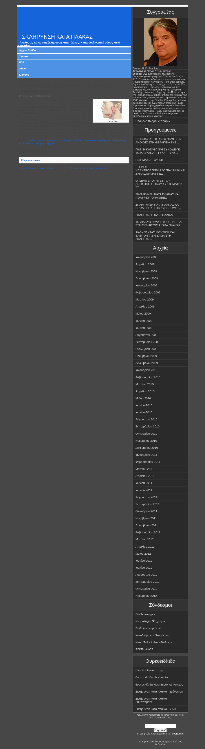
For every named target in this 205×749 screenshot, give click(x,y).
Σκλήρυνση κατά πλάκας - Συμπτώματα (152, 700)
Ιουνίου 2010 (143, 405)
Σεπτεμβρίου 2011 (147, 504)
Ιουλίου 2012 (143, 567)
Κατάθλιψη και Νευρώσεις (152, 635)
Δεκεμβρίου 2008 (146, 278)
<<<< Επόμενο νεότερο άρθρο (36, 168)
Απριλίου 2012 (145, 546)
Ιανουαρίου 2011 (146, 454)
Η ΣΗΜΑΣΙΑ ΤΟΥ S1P (149, 159)
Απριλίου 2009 (145, 306)
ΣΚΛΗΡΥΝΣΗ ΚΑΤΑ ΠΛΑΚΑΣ (57, 37)
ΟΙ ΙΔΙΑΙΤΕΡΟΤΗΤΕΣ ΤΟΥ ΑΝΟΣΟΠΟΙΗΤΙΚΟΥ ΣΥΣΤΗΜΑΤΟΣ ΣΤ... (159, 184)
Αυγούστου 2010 (146, 419)
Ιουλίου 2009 (143, 327)
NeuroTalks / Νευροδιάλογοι (153, 642)
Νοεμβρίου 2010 (146, 440)
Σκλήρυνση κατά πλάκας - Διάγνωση (159, 691)
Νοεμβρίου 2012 (146, 595)
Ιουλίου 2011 (143, 490)
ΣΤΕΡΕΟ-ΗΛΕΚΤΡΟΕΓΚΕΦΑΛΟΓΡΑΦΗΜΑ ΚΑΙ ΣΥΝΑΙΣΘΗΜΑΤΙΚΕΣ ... (160, 170)
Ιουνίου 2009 (143, 320)
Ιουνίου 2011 (143, 483)
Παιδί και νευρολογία (148, 628)
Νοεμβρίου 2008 (146, 271)
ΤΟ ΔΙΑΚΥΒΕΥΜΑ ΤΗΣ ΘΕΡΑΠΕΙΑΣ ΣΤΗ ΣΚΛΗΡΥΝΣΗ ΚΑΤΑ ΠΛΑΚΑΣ (159, 223)
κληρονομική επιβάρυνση (97, 140)
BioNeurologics (145, 614)
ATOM (22, 68)
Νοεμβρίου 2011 (146, 518)
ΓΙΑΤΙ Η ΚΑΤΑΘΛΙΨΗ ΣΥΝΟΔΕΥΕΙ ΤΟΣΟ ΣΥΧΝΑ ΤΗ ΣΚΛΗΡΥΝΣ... (158, 151)
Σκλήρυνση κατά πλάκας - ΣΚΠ (155, 709)
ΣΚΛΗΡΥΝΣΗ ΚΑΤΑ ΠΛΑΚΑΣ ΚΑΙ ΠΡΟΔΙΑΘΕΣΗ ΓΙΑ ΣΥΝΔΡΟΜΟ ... (158, 206)
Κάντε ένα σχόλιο (30, 160)
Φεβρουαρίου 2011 (148, 461)
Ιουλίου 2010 (143, 412)
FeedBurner (177, 733)
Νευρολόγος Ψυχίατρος (150, 621)
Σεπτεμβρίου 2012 (147, 581)
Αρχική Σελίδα (27, 50)
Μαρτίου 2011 (144, 468)
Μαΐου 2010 (143, 398)
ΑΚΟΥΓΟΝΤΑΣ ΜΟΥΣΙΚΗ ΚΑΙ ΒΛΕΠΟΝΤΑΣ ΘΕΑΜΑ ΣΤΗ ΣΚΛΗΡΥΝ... (155, 236)
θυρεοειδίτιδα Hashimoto (151, 677)
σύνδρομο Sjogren (45, 143)
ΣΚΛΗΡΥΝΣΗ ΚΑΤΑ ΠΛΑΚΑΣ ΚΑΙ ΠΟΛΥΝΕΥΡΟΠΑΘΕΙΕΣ (157, 196)
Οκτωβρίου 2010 (146, 433)
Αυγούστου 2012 (146, 574)
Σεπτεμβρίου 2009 (147, 342)
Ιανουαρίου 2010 (146, 370)
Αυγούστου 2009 (146, 335)
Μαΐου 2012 (143, 553)
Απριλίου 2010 (145, 391)
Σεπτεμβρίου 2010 (147, 426)
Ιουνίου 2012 (143, 560)
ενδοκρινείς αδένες (72, 140)
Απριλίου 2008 (145, 264)
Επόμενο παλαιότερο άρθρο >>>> (89, 168)
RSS (21, 62)
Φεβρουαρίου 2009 (148, 292)
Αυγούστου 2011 (146, 497)
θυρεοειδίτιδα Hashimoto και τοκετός (159, 684)
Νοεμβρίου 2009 (146, 356)
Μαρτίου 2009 (144, 299)
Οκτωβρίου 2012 (146, 588)
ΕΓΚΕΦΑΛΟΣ (144, 649)
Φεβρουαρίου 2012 (148, 532)
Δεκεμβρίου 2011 (146, 525)
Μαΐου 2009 (143, 313)
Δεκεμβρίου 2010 (146, 447)
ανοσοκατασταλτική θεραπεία (44, 140)
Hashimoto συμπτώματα (151, 670)
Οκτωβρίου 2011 (146, 511)
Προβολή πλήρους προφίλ (152, 121)
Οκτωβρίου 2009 (146, 349)
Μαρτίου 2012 (144, 539)
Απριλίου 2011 (145, 476)
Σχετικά (23, 56)
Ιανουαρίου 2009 (146, 285)
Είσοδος (24, 74)
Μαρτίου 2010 (144, 384)
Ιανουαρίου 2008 (146, 257)
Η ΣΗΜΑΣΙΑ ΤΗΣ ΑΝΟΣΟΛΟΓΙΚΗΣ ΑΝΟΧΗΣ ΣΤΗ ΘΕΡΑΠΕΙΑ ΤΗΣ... (158, 140)
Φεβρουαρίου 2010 (148, 377)
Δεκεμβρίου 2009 (146, 363)
